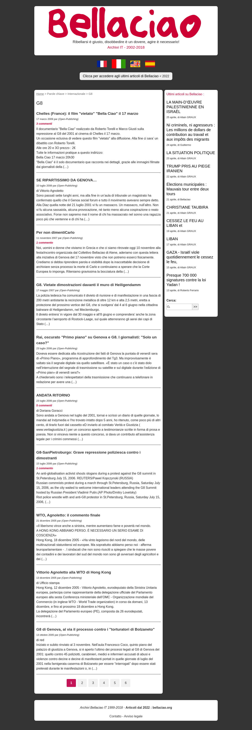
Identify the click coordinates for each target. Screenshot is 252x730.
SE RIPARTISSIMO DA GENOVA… (66, 180)
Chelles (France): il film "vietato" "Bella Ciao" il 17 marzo (87, 113)
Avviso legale (133, 716)
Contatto (115, 716)
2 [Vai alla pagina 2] (82, 683)
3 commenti (44, 123)
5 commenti (44, 405)
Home (40, 93)
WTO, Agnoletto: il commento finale (68, 515)
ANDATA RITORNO (53, 395)
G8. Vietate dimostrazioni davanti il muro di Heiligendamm (88, 285)
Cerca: (171, 300)
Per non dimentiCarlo (55, 232)
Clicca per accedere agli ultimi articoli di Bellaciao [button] (126, 76)
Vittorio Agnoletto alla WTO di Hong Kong (73, 572)
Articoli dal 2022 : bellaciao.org (149, 707)
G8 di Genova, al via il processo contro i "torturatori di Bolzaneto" (95, 629)
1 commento (44, 242)
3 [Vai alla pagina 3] (93, 683)
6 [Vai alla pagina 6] (126, 683)
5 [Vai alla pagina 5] (115, 683)
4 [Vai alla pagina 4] (104, 683)
